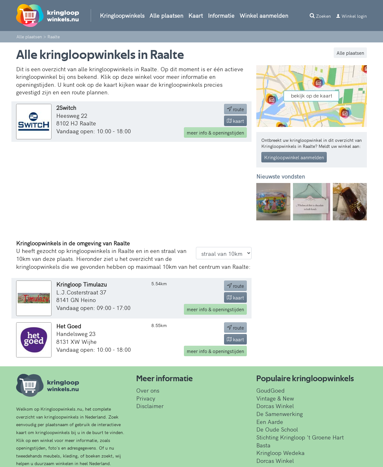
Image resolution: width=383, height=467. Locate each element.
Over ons (147, 390)
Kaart (195, 15)
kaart (235, 120)
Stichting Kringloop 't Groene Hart (300, 437)
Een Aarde (269, 422)
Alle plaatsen (166, 15)
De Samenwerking (279, 414)
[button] (264, 202)
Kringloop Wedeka (280, 453)
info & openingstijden (215, 132)
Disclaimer (150, 406)
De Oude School (277, 429)
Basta (263, 445)
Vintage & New (275, 398)
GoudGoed (270, 390)
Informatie (221, 15)
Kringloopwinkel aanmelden (294, 157)
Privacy (145, 398)
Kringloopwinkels (122, 15)
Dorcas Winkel (275, 406)
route (235, 109)
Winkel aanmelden (264, 15)
